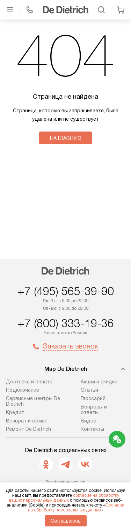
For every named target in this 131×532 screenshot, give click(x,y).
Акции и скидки (99, 381)
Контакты (92, 429)
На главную (65, 138)
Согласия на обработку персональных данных (76, 507)
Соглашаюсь (66, 521)
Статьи (89, 390)
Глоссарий (93, 398)
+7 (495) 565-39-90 (65, 291)
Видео (88, 421)
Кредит (15, 412)
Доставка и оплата (29, 381)
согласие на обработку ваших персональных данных (64, 498)
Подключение (22, 390)
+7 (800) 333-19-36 (65, 323)
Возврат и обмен (27, 421)
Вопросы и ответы (94, 409)
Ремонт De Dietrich (28, 429)
